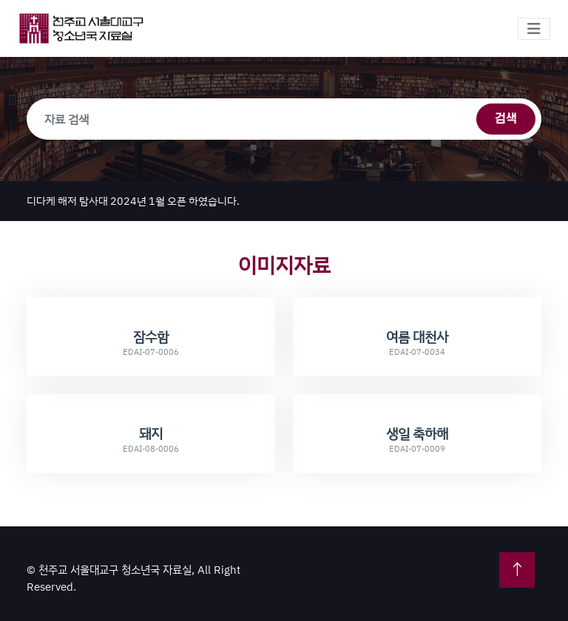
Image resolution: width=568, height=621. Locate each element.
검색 (506, 119)
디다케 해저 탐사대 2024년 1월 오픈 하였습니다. (133, 201)
